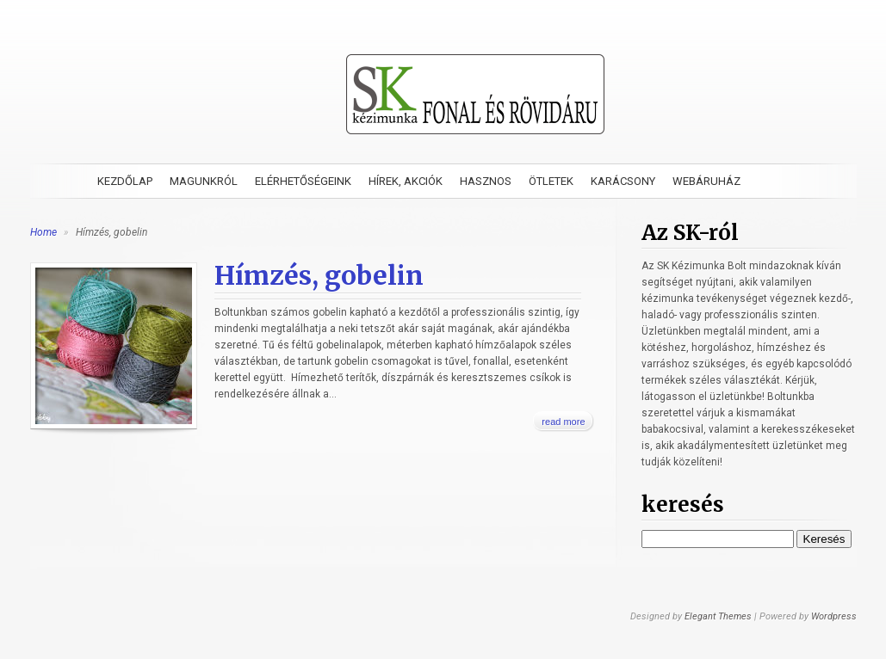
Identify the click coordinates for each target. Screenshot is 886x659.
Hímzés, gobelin (319, 275)
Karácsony (623, 181)
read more (563, 421)
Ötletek (551, 181)
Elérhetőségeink (303, 181)
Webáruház (706, 181)
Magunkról (204, 181)
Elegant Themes (718, 616)
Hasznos (485, 181)
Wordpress (834, 616)
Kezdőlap (124, 181)
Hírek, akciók (406, 181)
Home (43, 232)
